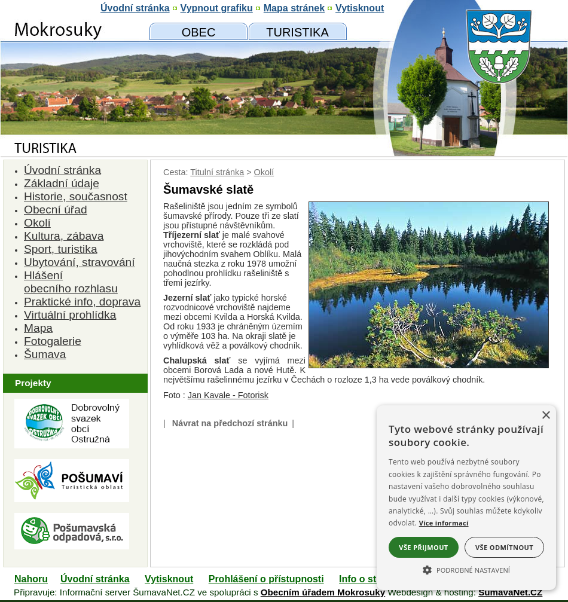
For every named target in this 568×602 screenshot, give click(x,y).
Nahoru (31, 579)
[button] (466, 569)
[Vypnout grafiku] (217, 8)
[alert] (466, 497)
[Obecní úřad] (198, 31)
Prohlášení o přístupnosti (266, 579)
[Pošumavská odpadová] (71, 546)
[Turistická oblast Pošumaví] (71, 499)
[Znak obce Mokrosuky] (72, 116)
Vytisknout (169, 579)
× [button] (545, 415)
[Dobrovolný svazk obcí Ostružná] (71, 445)
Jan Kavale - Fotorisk (228, 395)
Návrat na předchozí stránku (230, 423)
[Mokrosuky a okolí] (297, 31)
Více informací (444, 522)
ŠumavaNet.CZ (510, 592)
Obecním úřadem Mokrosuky (323, 592)
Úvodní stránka (95, 579)
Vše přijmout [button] (423, 547)
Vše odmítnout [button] (504, 547)
